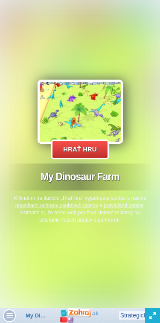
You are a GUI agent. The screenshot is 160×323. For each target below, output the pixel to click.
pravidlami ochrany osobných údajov (56, 205)
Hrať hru (79, 149)
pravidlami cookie (123, 205)
